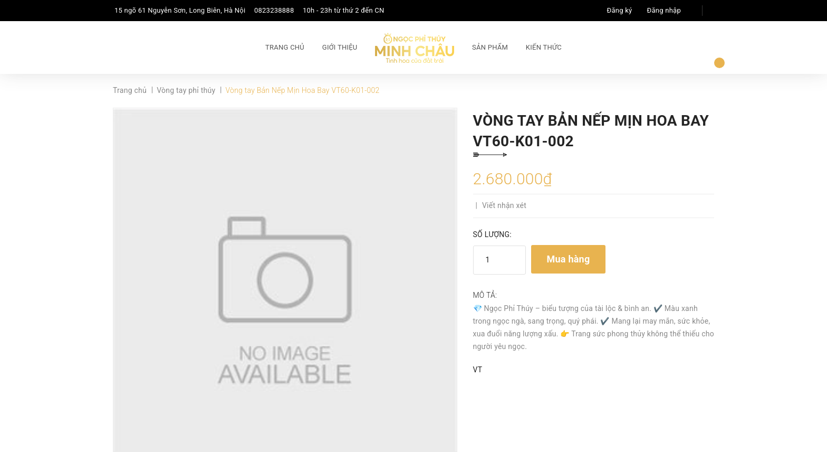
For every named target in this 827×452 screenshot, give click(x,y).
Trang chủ (284, 47)
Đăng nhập (664, 10)
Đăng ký (619, 10)
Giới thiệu (340, 47)
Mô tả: (485, 295)
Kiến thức (544, 47)
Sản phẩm (490, 47)
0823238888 (274, 10)
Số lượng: (492, 234)
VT (478, 369)
